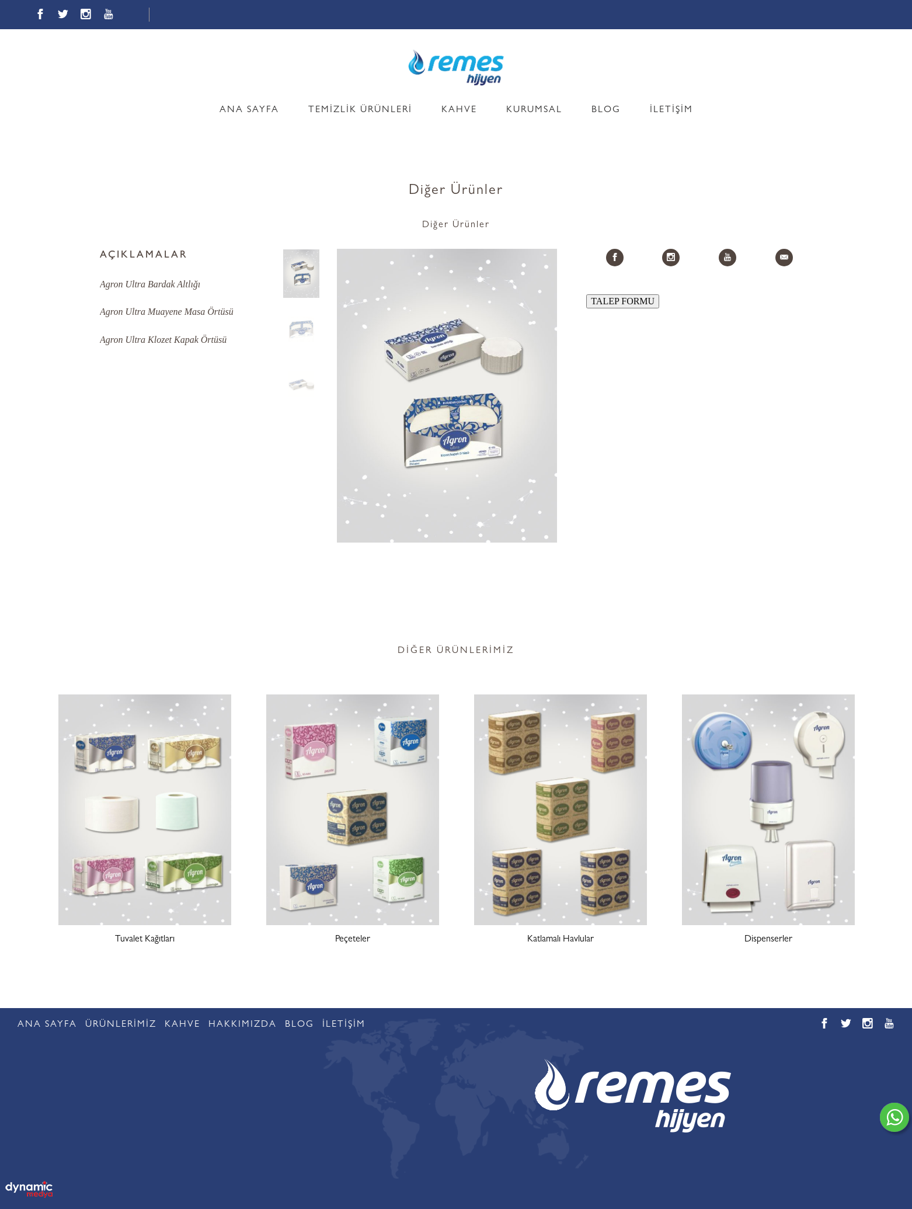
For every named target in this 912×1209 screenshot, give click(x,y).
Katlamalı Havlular (560, 939)
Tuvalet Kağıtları (145, 939)
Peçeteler (352, 939)
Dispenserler (768, 939)
